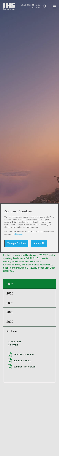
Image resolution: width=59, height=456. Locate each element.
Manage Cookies (16, 243)
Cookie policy (17, 234)
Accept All (38, 243)
